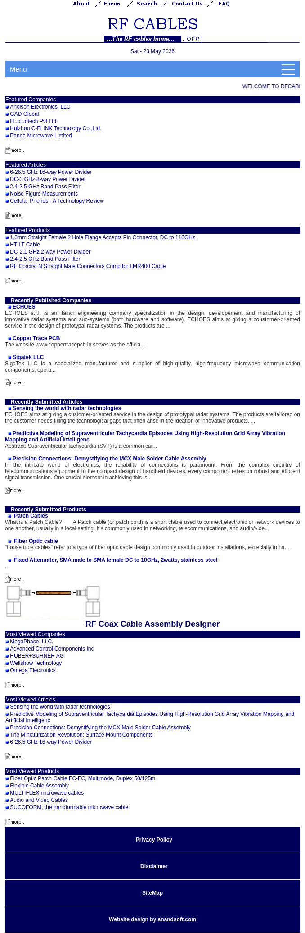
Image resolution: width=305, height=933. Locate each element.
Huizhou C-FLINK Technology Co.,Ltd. (55, 128)
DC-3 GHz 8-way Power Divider (48, 179)
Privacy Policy (154, 840)
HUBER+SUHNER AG (37, 656)
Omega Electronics (32, 670)
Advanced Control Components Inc (52, 649)
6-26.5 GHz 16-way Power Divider (50, 172)
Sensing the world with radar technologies (60, 707)
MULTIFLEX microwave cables (47, 793)
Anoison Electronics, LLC (40, 107)
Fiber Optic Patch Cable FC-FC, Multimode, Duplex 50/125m (82, 778)
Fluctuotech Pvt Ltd (33, 121)
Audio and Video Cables (39, 800)
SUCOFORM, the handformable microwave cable (69, 807)
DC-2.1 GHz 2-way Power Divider (50, 252)
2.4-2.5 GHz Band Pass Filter (45, 186)
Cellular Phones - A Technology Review (57, 201)
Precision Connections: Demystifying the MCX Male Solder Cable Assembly (100, 727)
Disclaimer (154, 866)
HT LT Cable (25, 244)
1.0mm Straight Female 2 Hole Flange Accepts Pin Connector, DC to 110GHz (102, 237)
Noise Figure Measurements (44, 194)
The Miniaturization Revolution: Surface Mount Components (81, 735)
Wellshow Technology (36, 663)
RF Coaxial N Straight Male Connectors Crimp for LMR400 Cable (88, 266)
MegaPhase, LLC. (31, 641)
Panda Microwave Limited (41, 135)
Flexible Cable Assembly (39, 786)
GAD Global (24, 114)
